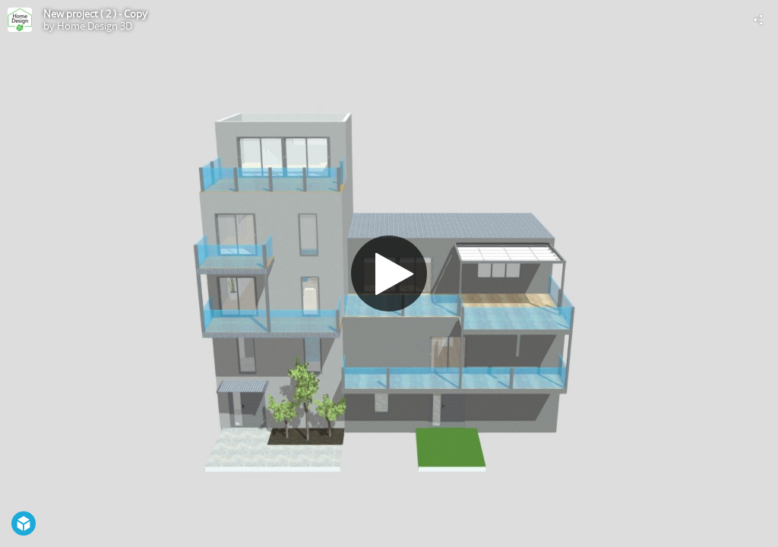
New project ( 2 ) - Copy (95, 14)
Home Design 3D (94, 26)
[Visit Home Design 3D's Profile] (20, 20)
